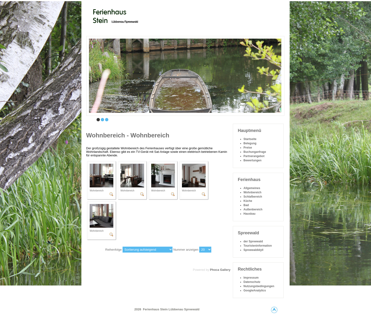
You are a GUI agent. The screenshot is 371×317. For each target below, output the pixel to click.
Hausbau (249, 213)
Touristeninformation (257, 245)
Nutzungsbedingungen (258, 286)
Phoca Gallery (220, 270)
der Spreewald (253, 241)
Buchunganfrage (254, 152)
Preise (247, 147)
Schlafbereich (252, 196)
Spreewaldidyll (253, 250)
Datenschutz (251, 282)
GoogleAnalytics (254, 290)
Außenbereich (252, 209)
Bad (246, 205)
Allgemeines (251, 188)
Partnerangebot (254, 156)
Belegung (249, 143)
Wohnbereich (252, 192)
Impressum (251, 277)
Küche (247, 201)
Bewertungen (252, 160)
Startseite (249, 139)
